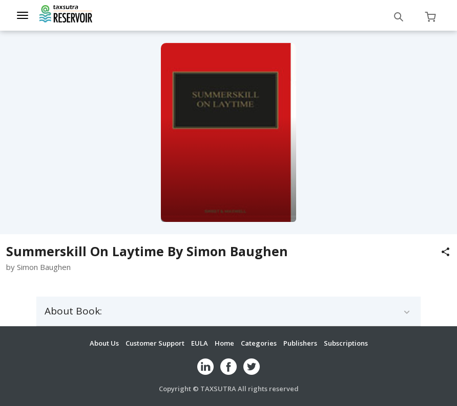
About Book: (73, 311)
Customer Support (155, 343)
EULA (199, 343)
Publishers (300, 343)
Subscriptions (346, 343)
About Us (104, 343)
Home (224, 343)
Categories (259, 343)
